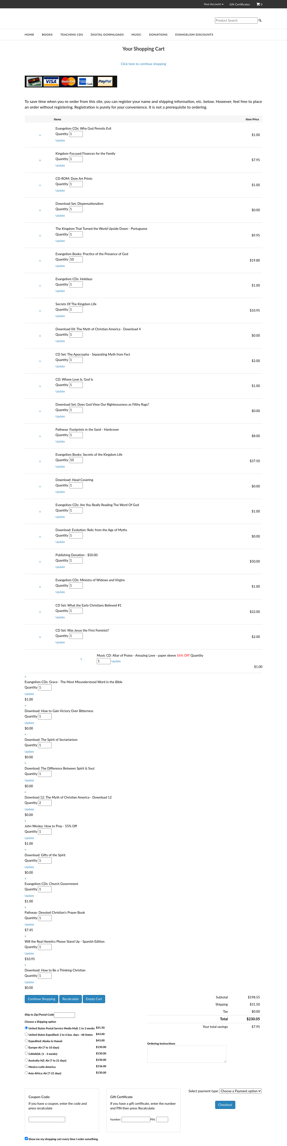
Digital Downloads (107, 34)
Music (136, 34)
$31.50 (100, 1027)
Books (47, 34)
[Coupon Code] (47, 1119)
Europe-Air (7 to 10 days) (42, 1047)
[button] (60, 140)
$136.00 (101, 1066)
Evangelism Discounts (194, 34)
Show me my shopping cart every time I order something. (62, 1139)
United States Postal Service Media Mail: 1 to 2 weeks (60, 1028)
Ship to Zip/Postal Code (39, 1014)
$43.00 (100, 1034)
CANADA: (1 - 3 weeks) (41, 1053)
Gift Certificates (239, 4)
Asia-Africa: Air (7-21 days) (43, 1073)
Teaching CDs (71, 34)
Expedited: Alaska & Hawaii (43, 1041)
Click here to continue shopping (143, 64)
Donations (158, 34)
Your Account (214, 4)
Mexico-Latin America (40, 1066)
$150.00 (101, 1047)
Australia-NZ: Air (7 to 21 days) (45, 1060)
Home (29, 34)
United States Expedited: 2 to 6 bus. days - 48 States (59, 1034)
